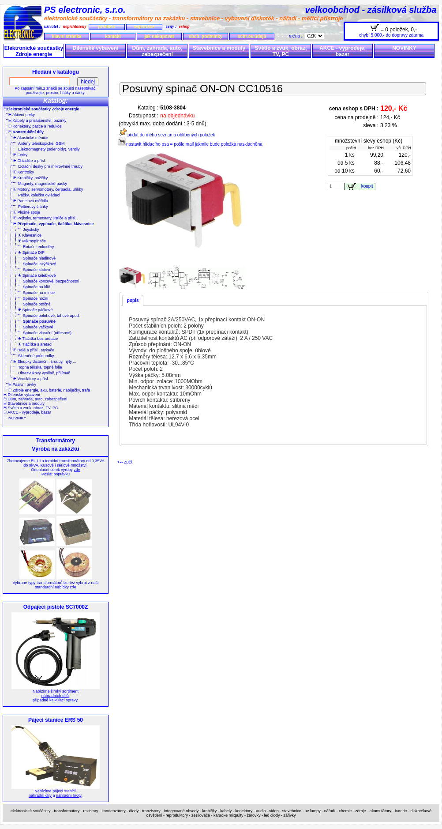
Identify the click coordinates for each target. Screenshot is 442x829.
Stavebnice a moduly (219, 48)
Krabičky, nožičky (30, 178)
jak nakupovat (159, 36)
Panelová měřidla (30, 201)
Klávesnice (29, 235)
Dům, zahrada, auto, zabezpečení (157, 51)
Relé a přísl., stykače (33, 350)
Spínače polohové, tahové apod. (51, 315)
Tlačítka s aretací (35, 344)
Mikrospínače (32, 241)
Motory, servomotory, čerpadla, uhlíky (48, 189)
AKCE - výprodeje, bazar (342, 51)
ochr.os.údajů (251, 36)
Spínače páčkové (35, 310)
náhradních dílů (55, 695)
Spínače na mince (39, 292)
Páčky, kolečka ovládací (39, 195)
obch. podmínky (206, 36)
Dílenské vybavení (95, 48)
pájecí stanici (63, 791)
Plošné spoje (26, 212)
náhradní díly (40, 795)
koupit (368, 186)
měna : (297, 36)
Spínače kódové (37, 270)
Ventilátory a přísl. (31, 379)
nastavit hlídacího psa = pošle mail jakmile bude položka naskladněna (189, 144)
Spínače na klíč (36, 287)
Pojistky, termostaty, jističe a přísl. (44, 218)
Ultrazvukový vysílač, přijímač (44, 373)
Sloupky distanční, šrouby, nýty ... (44, 361)
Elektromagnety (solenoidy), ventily (49, 149)
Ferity (20, 155)
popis (133, 300)
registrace (144, 26)
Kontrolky (23, 172)
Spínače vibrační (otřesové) (47, 333)
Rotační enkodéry (38, 247)
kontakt (113, 36)
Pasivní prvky (22, 384)
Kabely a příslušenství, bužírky (37, 120)
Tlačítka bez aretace (38, 338)
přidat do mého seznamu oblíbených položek (166, 134)
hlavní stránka (66, 36)
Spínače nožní (36, 298)
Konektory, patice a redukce (34, 126)
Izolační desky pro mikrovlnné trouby (50, 166)
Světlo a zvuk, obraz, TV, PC (281, 51)
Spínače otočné (37, 304)
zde (77, 469)
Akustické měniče (30, 138)
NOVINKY (404, 48)
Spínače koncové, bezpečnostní (51, 281)
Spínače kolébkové (37, 275)
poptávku (61, 474)
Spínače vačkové (38, 327)
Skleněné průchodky (36, 356)
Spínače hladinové (39, 258)
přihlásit (106, 26)
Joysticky (31, 229)
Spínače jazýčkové (39, 264)
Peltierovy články (33, 206)
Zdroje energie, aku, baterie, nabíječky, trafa (49, 390)
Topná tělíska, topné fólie (40, 367)
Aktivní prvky (21, 115)
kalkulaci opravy (63, 700)
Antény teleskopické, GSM (41, 143)
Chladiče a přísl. (29, 160)
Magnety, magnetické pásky (42, 183)
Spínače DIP (31, 252)
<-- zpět (124, 462)
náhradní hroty (68, 795)
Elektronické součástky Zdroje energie (33, 51)
